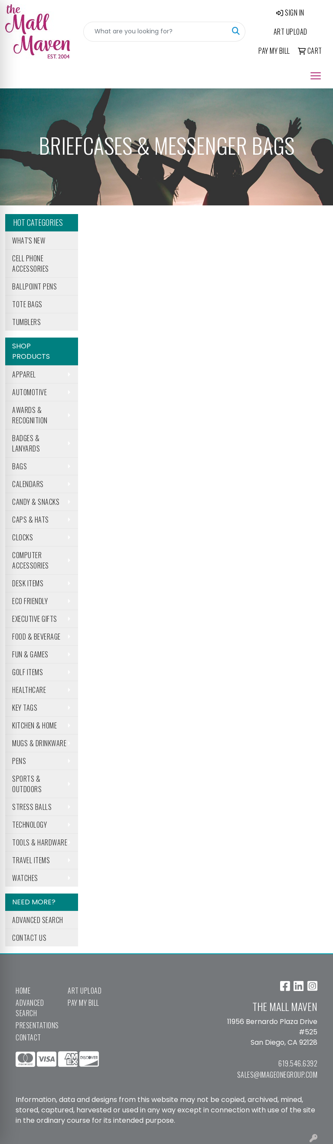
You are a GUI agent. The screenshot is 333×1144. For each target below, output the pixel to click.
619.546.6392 (297, 1063)
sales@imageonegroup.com (277, 1074)
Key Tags (24, 707)
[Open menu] (315, 75)
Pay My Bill (83, 1003)
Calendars (28, 484)
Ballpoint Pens (34, 286)
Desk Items (27, 583)
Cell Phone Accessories (30, 263)
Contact (28, 1037)
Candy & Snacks (35, 502)
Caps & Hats (30, 519)
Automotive (29, 392)
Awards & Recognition (30, 415)
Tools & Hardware (39, 842)
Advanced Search (37, 920)
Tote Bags (27, 304)
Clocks (22, 537)
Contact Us (29, 938)
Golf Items (27, 672)
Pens (19, 761)
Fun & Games (30, 654)
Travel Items (31, 860)
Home (23, 990)
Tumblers (26, 322)
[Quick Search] (155, 32)
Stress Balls (32, 807)
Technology (29, 824)
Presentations (36, 1025)
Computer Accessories (30, 560)
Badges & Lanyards (26, 443)
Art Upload (84, 990)
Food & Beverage (36, 636)
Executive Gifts (34, 619)
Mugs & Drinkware (39, 743)
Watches (25, 878)
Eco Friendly (30, 601)
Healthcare (29, 690)
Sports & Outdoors (27, 784)
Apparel (24, 374)
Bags (19, 466)
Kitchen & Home (34, 725)
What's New (28, 240)
